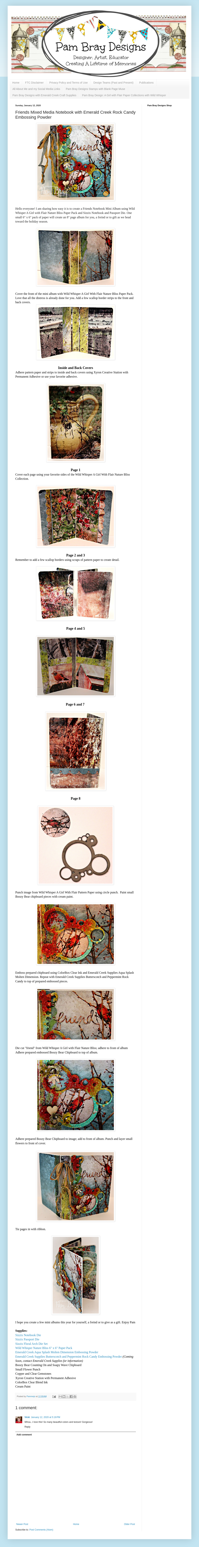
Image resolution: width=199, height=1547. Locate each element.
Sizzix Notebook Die (28, 1335)
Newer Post (22, 1524)
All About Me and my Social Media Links (36, 88)
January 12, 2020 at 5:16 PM (45, 1417)
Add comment (24, 1434)
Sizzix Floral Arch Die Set (31, 1343)
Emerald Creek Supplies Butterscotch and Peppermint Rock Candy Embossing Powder (68, 1356)
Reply (27, 1426)
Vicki (27, 1417)
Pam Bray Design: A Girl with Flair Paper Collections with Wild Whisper (124, 95)
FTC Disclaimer (34, 82)
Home (15, 82)
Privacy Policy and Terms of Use (68, 82)
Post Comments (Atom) (41, 1529)
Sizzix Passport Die (27, 1339)
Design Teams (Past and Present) (113, 82)
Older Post (129, 1524)
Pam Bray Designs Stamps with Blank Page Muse (95, 88)
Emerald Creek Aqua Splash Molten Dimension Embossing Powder (56, 1352)
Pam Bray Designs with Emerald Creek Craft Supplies (44, 95)
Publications (146, 82)
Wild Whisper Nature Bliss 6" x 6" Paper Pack (43, 1348)
